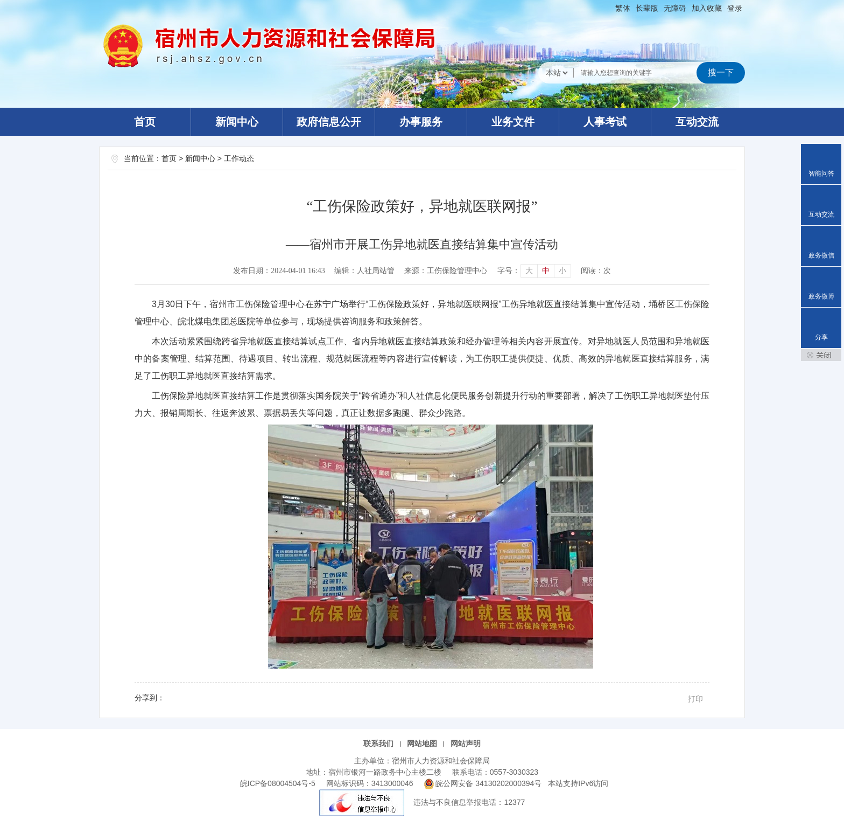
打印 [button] (695, 698)
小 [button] (562, 271)
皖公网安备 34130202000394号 (484, 783)
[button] (647, 8)
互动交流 (697, 122)
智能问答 (821, 173)
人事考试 (605, 122)
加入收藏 (707, 8)
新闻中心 (236, 122)
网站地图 (422, 743)
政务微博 (821, 296)
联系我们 (378, 743)
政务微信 (821, 255)
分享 (821, 337)
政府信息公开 (329, 122)
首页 (145, 122)
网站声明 (466, 743)
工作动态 (239, 158)
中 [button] (546, 271)
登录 (734, 8)
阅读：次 (596, 271)
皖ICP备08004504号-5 (277, 783)
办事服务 (420, 122)
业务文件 (512, 122)
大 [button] (529, 271)
